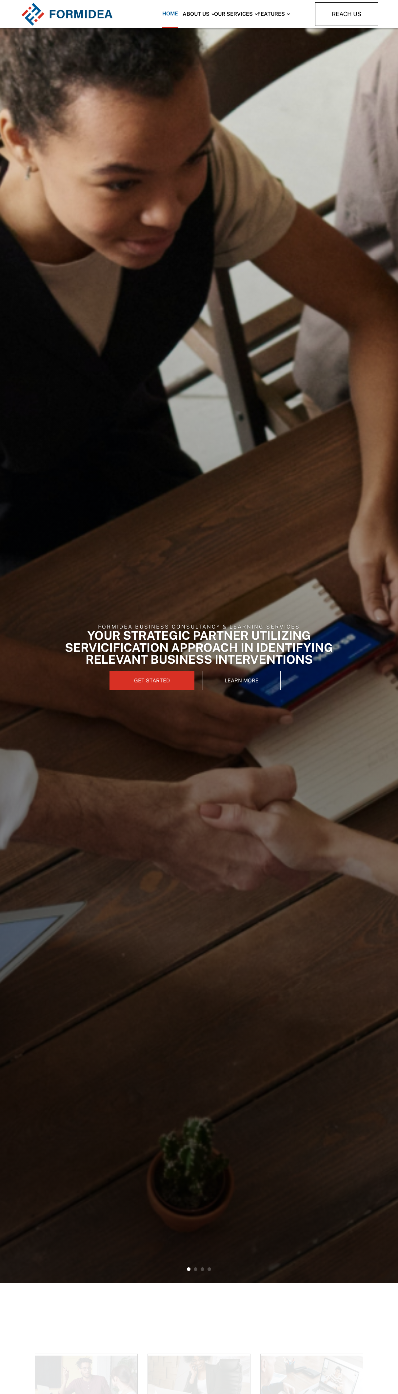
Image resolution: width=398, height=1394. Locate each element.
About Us (196, 14)
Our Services (233, 14)
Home (170, 14)
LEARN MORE (242, 680)
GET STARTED (152, 680)
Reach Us (346, 14)
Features (271, 14)
